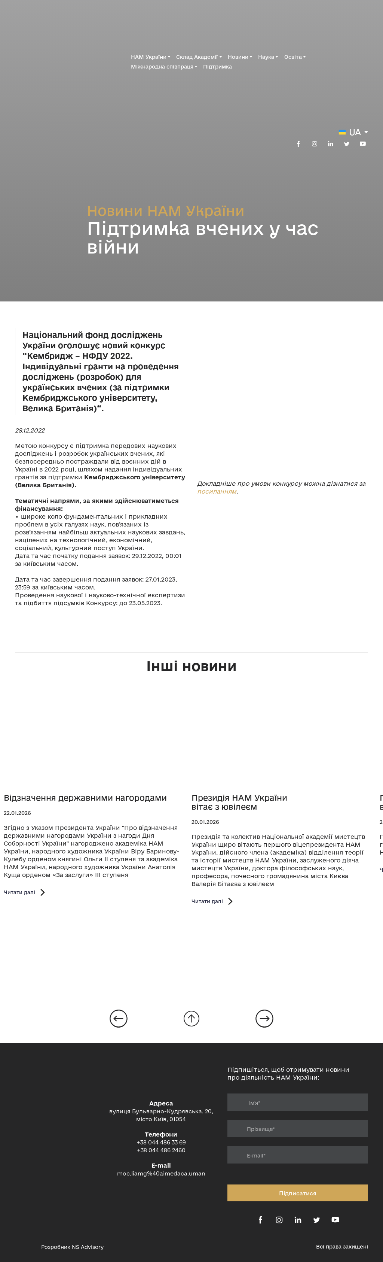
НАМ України (148, 57)
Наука (266, 57)
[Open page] (96, 740)
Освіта (293, 57)
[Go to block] (191, 1018)
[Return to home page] (48, 62)
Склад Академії (197, 57)
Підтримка (217, 67)
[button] (298, 144)
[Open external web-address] (282, 392)
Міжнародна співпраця (162, 67)
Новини (238, 57)
